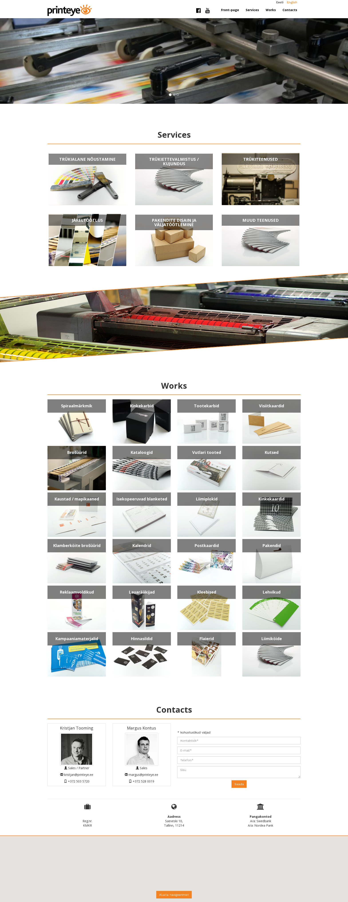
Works (271, 10)
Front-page (230, 10)
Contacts (290, 10)
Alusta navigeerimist (174, 894)
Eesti (279, 2)
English (292, 2)
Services (252, 10)
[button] (26, 59)
